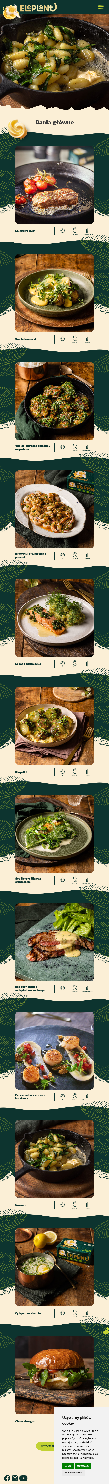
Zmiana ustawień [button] (73, 1472)
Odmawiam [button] (83, 1466)
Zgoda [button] (68, 1466)
